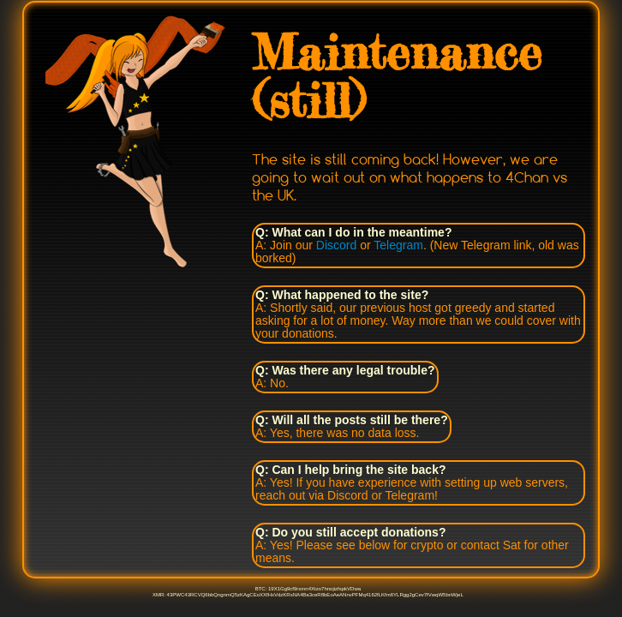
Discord (336, 245)
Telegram (398, 245)
